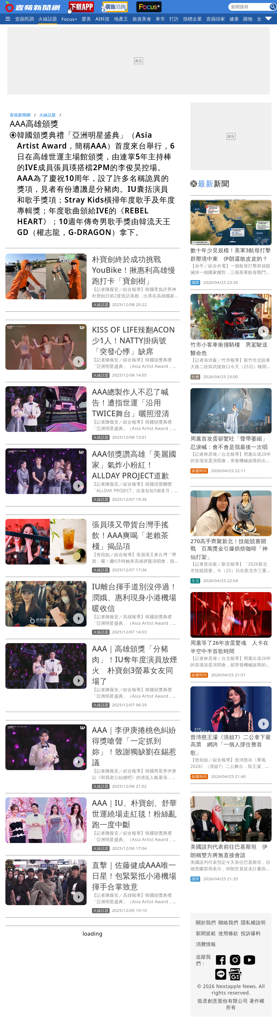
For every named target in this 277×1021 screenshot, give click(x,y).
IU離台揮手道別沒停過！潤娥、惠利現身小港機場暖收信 (134, 597)
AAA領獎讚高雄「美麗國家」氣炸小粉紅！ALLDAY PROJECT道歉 (134, 465)
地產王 (121, 19)
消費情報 (206, 944)
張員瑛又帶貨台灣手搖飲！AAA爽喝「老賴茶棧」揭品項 (130, 535)
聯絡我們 (228, 922)
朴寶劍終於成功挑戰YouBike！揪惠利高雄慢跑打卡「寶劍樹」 (134, 270)
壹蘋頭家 (215, 19)
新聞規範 (206, 933)
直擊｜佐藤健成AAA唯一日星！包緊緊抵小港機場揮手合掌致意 (134, 876)
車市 (160, 19)
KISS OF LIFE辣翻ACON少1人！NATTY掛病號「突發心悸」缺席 (133, 340)
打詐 (174, 19)
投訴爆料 (251, 933)
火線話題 (47, 19)
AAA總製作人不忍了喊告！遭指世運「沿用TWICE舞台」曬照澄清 (130, 402)
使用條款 (228, 933)
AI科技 (102, 19)
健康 (234, 19)
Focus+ (69, 19)
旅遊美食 (142, 19)
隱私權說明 (251, 922)
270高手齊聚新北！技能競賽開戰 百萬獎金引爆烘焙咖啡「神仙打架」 (229, 549)
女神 (261, 19)
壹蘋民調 (24, 19)
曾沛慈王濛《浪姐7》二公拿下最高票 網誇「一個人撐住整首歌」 (230, 744)
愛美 (86, 19)
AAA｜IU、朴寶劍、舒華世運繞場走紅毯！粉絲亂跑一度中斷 (134, 813)
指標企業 (192, 19)
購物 (248, 19)
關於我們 (206, 922)
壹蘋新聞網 (20, 114)
